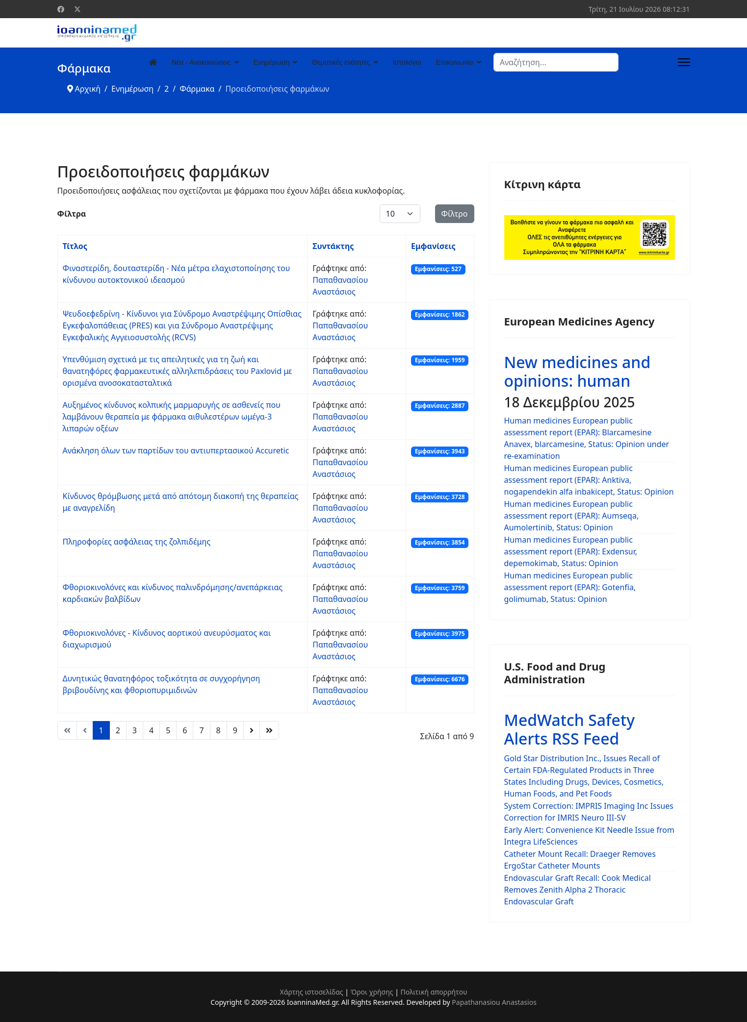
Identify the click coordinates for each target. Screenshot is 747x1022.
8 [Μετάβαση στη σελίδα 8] (218, 730)
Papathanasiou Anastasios (494, 1002)
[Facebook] (60, 9)
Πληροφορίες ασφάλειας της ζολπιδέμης (137, 541)
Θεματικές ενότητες (341, 62)
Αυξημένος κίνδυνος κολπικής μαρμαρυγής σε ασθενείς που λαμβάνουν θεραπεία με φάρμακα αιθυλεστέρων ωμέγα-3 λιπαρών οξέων (172, 416)
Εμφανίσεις (433, 246)
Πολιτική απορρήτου (434, 992)
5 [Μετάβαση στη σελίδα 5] (168, 730)
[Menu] (684, 62)
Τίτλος (75, 246)
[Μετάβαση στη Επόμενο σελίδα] (251, 730)
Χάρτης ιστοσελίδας (311, 992)
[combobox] (555, 62)
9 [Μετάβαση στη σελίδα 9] (235, 730)
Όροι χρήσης (372, 992)
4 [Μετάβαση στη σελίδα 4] (151, 730)
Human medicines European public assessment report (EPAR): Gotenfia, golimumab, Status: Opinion (570, 587)
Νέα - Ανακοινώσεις (201, 62)
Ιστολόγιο (407, 62)
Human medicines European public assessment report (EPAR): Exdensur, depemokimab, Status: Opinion (571, 551)
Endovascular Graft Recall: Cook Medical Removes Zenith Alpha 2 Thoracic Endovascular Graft (577, 889)
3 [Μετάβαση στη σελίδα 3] (134, 730)
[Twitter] (77, 9)
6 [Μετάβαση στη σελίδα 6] (184, 730)
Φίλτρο (454, 213)
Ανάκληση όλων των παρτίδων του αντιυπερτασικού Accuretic (176, 450)
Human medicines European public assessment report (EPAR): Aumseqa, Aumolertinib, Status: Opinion (571, 516)
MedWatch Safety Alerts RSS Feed (569, 729)
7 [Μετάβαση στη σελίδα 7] (201, 730)
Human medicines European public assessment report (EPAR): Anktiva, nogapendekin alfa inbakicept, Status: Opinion (589, 480)
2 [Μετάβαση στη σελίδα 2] (118, 730)
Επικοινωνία (454, 62)
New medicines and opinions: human (577, 371)
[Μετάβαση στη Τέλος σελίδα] (269, 730)
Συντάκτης (333, 246)
